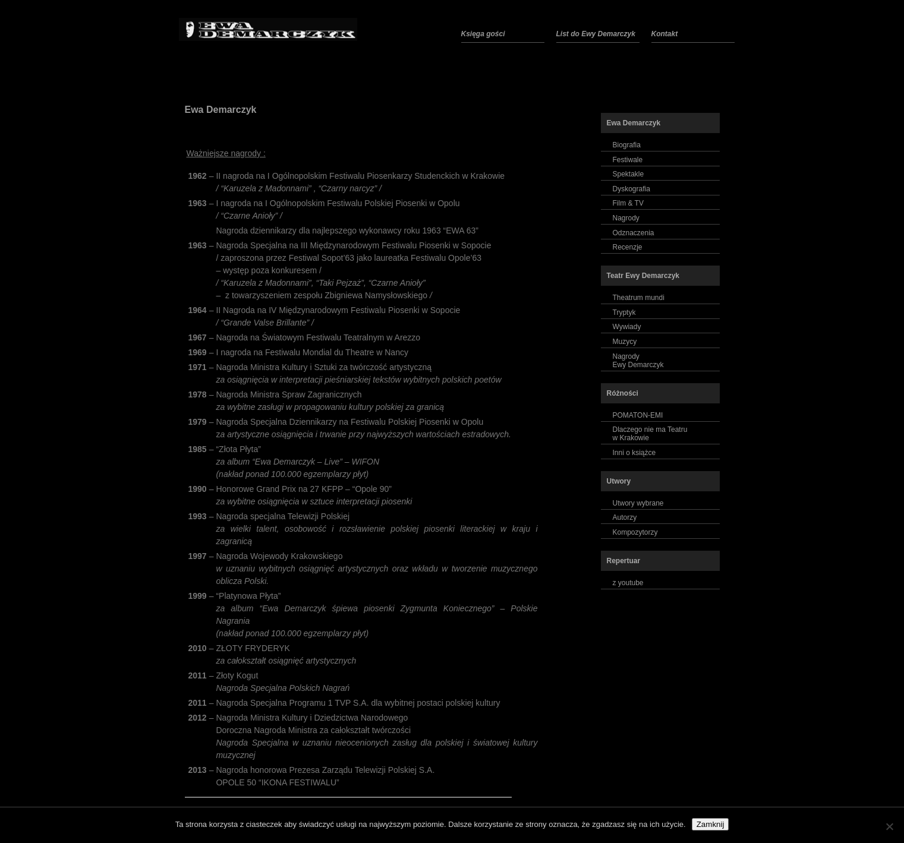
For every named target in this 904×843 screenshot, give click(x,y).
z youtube (628, 583)
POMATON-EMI (638, 415)
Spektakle (628, 174)
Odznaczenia (633, 233)
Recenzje (627, 247)
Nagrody (626, 218)
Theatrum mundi (638, 297)
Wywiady (627, 327)
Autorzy (625, 517)
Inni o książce (634, 453)
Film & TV (628, 203)
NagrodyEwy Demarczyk (638, 360)
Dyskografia (631, 189)
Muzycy (625, 341)
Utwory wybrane (638, 503)
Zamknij (711, 824)
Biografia (627, 145)
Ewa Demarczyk (221, 110)
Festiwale (628, 160)
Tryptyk (624, 312)
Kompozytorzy (635, 532)
